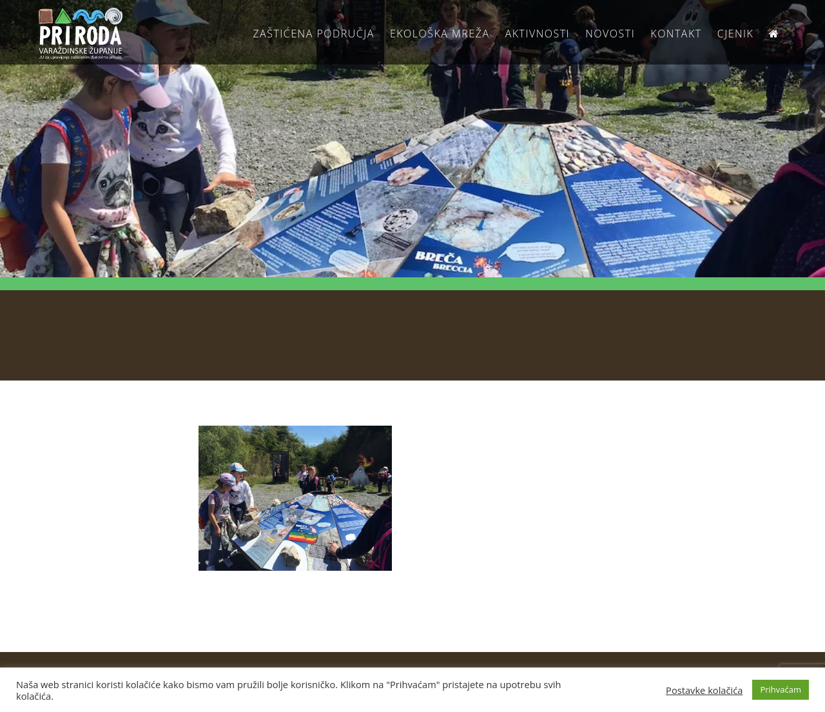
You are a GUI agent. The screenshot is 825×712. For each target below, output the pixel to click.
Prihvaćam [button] (780, 689)
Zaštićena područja (313, 33)
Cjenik (735, 33)
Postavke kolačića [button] (704, 690)
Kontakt (675, 33)
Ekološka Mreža (440, 33)
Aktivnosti (537, 33)
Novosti (610, 33)
